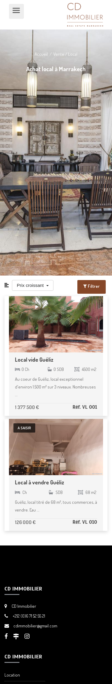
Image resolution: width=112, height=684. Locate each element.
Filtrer (91, 286)
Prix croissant (31, 285)
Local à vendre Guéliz (39, 482)
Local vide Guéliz (34, 359)
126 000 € (25, 522)
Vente (58, 54)
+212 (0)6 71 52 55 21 (29, 616)
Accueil (41, 54)
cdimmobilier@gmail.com (35, 626)
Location (12, 675)
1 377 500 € (27, 407)
